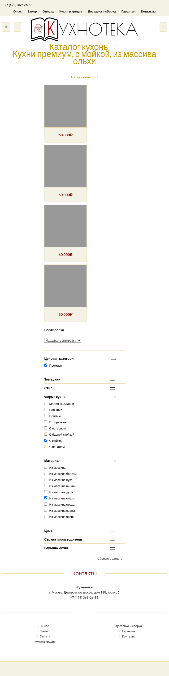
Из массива (57, 467)
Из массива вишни (62, 486)
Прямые (55, 416)
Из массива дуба (61, 492)
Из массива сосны (62, 510)
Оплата (48, 11)
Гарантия (128, 11)
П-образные (57, 422)
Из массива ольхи (61, 498)
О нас (17, 11)
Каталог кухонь (78, 46)
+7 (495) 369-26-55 (17, 5)
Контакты (148, 11)
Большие (55, 410)
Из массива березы (63, 474)
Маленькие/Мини (61, 404)
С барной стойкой (61, 434)
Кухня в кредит (70, 11)
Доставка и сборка (102, 11)
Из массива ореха (61, 504)
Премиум (55, 365)
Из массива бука (61, 480)
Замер (32, 11)
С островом (57, 428)
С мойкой (55, 440)
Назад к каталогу (83, 77)
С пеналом (57, 447)
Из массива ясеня (61, 517)
